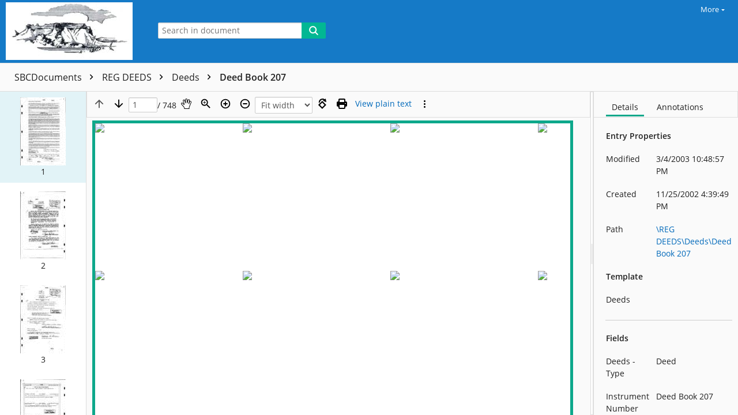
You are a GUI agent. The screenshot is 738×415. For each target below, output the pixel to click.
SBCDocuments (56, 77)
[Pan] (186, 104)
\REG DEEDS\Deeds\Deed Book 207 (694, 241)
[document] (666, 253)
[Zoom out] (245, 104)
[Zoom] (206, 104)
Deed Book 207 (253, 77)
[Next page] (119, 104)
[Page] (143, 105)
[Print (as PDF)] (342, 104)
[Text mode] (383, 103)
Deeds (194, 77)
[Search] (314, 30)
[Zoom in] (225, 104)
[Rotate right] (322, 104)
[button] (43, 137)
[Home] (72, 31)
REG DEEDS (135, 77)
